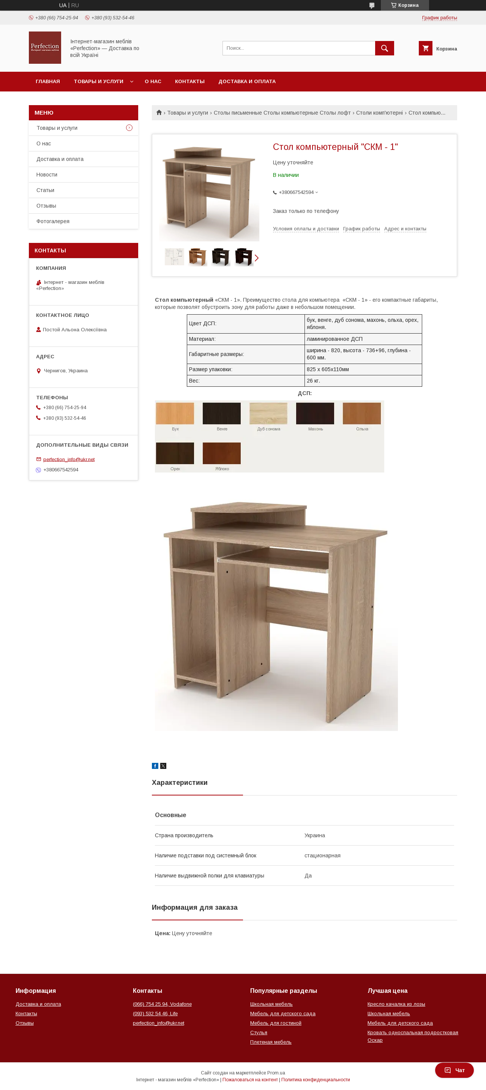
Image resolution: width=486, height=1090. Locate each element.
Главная (48, 81)
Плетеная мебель (271, 1042)
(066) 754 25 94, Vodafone (162, 1004)
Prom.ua (276, 1073)
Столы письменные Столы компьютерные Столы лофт (282, 113)
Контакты (190, 81)
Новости (46, 175)
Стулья (258, 1032)
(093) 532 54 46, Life (155, 1013)
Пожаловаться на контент (250, 1079)
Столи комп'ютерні (379, 113)
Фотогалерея (52, 221)
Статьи (45, 190)
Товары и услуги (98, 81)
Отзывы (46, 206)
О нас (153, 81)
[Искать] (384, 48)
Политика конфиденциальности (315, 1079)
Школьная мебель (271, 1004)
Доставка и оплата (247, 81)
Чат (454, 1070)
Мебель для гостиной (275, 1023)
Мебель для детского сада (283, 1013)
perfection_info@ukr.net (69, 459)
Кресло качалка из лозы (396, 1004)
